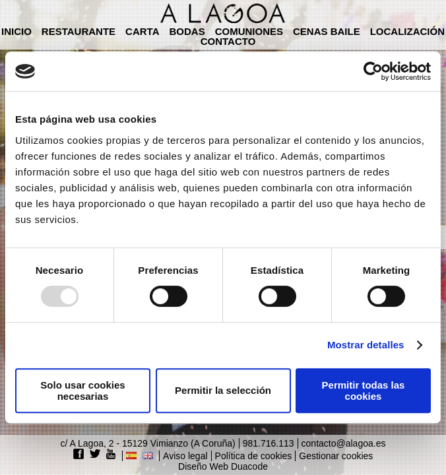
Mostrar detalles (365, 344)
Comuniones (249, 31)
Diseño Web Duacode (223, 466)
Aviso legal (185, 456)
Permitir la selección (223, 390)
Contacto (228, 41)
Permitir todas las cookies (363, 390)
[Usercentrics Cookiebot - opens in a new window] (373, 71)
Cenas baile (326, 31)
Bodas (187, 31)
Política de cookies (253, 456)
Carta (142, 31)
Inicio (16, 31)
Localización (407, 31)
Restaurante (78, 31)
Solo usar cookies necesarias (82, 390)
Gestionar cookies (336, 456)
